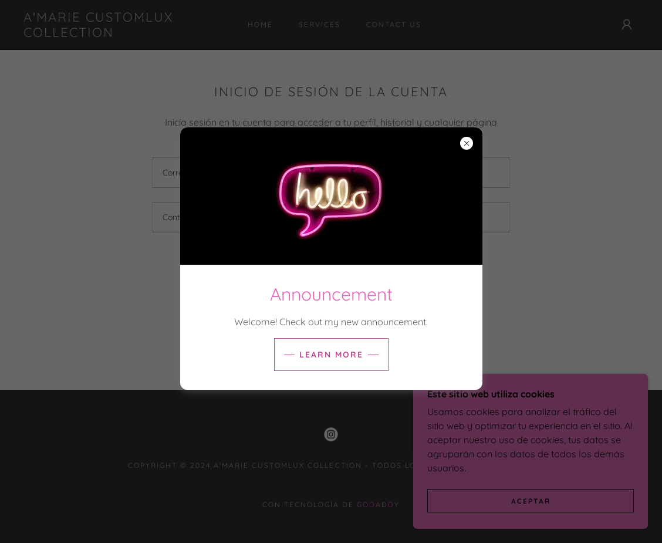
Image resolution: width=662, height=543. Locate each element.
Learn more (331, 354)
